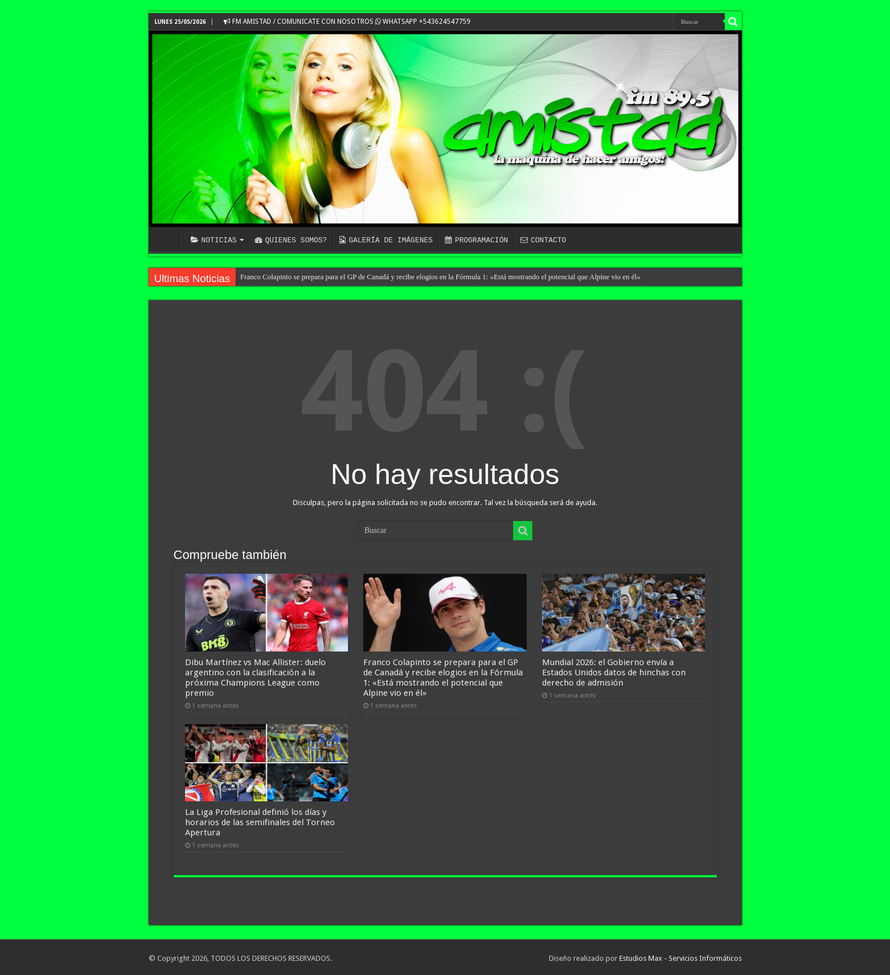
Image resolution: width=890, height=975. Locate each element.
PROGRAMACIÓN (476, 240)
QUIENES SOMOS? (291, 240)
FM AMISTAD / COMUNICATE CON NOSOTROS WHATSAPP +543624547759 (347, 22)
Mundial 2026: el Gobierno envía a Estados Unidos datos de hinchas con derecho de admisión (614, 671)
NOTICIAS (214, 240)
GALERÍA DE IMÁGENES (386, 240)
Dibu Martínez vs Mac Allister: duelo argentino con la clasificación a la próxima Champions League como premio (255, 676)
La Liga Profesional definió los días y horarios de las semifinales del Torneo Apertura (260, 820)
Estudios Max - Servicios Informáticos (680, 956)
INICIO (169, 239)
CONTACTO (543, 240)
